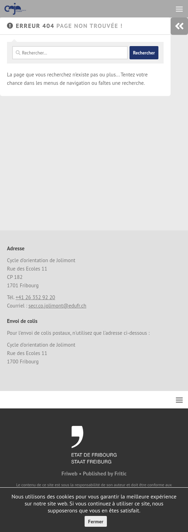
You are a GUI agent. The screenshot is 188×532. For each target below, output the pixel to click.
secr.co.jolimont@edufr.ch (57, 305)
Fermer (95, 521)
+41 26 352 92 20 (35, 297)
